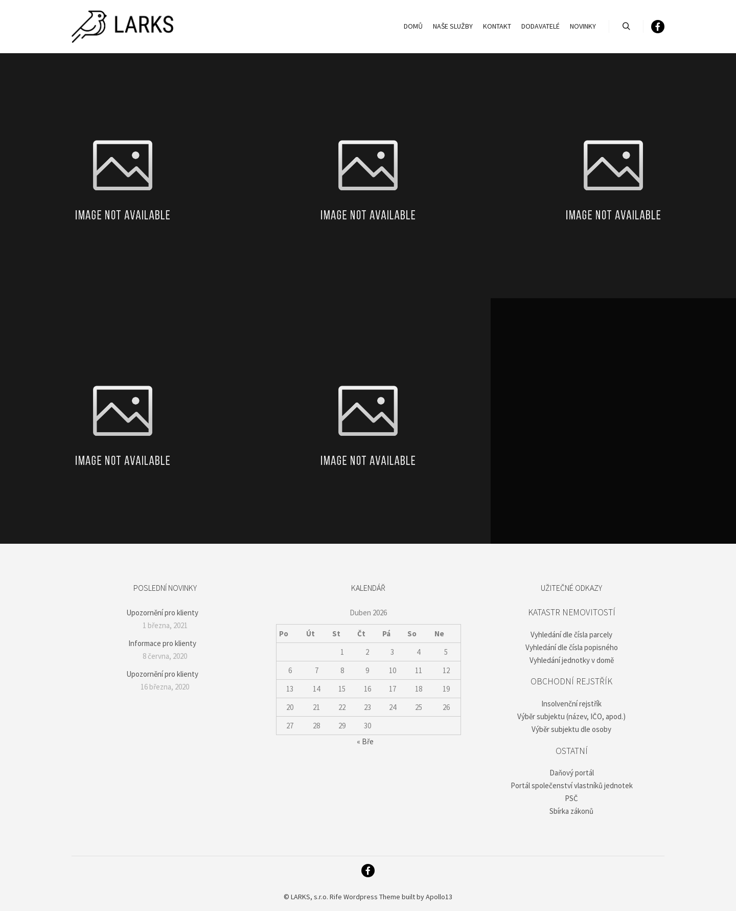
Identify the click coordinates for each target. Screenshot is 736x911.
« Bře (365, 741)
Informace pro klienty (162, 643)
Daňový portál (571, 772)
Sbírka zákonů (571, 811)
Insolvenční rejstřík (571, 703)
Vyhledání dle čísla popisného (571, 647)
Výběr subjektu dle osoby (571, 729)
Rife (336, 896)
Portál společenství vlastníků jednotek (572, 785)
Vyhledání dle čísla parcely (571, 634)
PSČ (571, 798)
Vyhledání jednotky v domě (572, 660)
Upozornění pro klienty (162, 612)
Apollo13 (439, 896)
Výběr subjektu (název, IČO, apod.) (571, 716)
